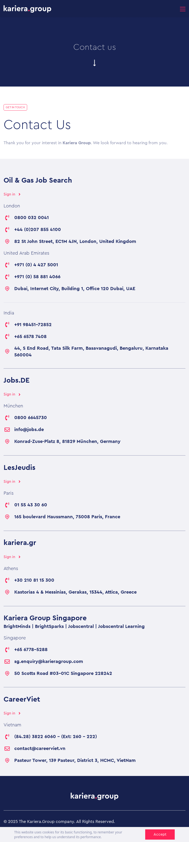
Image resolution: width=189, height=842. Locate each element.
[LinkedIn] (180, 833)
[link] (94, 796)
